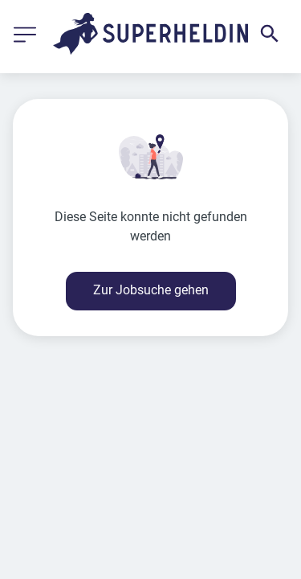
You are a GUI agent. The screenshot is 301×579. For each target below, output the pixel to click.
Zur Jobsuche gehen (151, 290)
